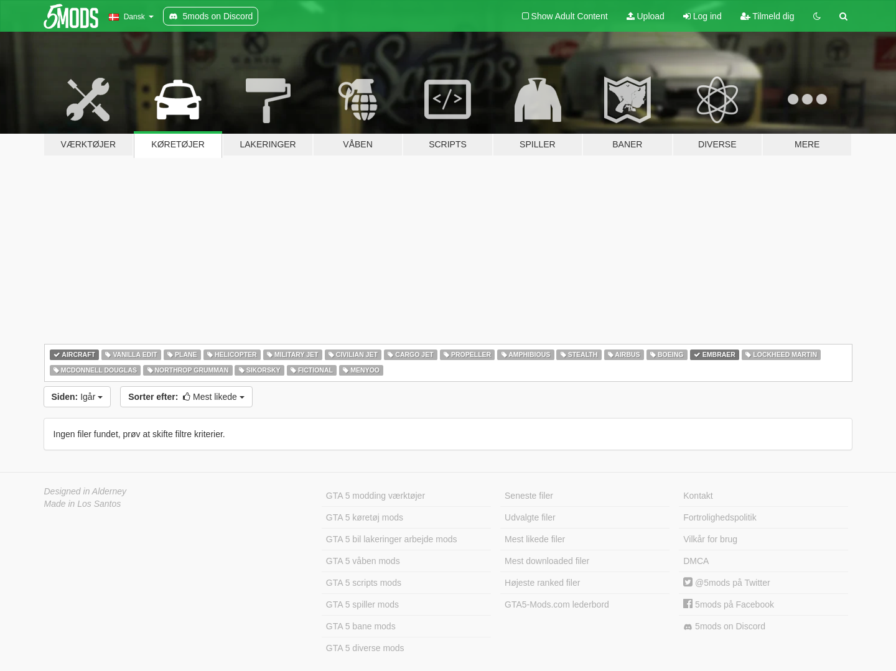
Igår (77, 397)
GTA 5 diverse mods (365, 648)
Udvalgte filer (530, 517)
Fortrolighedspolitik (720, 517)
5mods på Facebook (728, 604)
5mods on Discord (724, 626)
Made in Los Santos (82, 504)
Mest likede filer (535, 539)
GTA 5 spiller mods (362, 604)
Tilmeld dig (767, 16)
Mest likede (186, 397)
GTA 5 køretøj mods (364, 517)
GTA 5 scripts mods (363, 583)
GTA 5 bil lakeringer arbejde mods (391, 539)
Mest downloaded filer (547, 561)
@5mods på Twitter (726, 582)
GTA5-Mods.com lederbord (557, 604)
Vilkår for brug (710, 539)
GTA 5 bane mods (361, 626)
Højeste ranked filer (542, 583)
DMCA (696, 561)
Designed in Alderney (85, 491)
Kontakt (697, 496)
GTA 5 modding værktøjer (375, 496)
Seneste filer (529, 496)
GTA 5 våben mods (363, 561)
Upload (646, 16)
